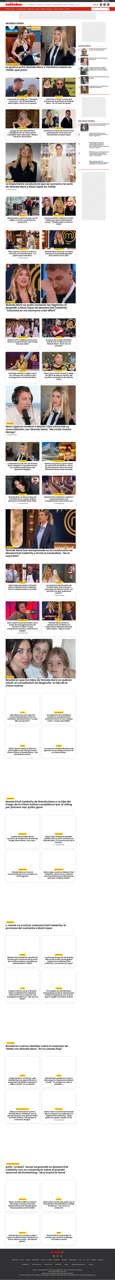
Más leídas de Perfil (86, 121)
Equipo (66, 1264)
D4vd (37, 9)
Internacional (57, 5)
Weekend (64, 1260)
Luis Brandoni (21, 9)
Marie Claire (35, 1260)
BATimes (100, 1260)
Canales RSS (25, 1264)
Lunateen (93, 1260)
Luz (84, 1260)
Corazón (39, 5)
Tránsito (90, 1264)
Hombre (49, 1260)
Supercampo (73, 1260)
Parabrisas (57, 1260)
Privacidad (58, 1264)
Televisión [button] (47, 5)
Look (80, 1260)
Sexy (77, 5)
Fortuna (43, 1260)
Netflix (65, 5)
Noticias (28, 1260)
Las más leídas (84, 46)
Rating (67, 9)
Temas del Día (10, 9)
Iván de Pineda (59, 9)
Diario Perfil (15, 1260)
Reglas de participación (78, 1264)
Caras (22, 1260)
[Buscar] (98, 9)
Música (71, 5)
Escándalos (31, 5)
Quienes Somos (36, 1264)
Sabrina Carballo (46, 9)
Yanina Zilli (30, 9)
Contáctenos (48, 1264)
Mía (88, 1260)
